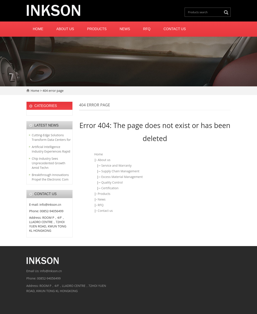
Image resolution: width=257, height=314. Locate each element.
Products (97, 29)
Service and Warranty (116, 165)
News (125, 29)
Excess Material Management (122, 177)
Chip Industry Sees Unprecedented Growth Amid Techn (48, 163)
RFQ (146, 29)
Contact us (175, 29)
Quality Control (112, 182)
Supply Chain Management (120, 171)
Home (38, 29)
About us (65, 29)
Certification (109, 188)
